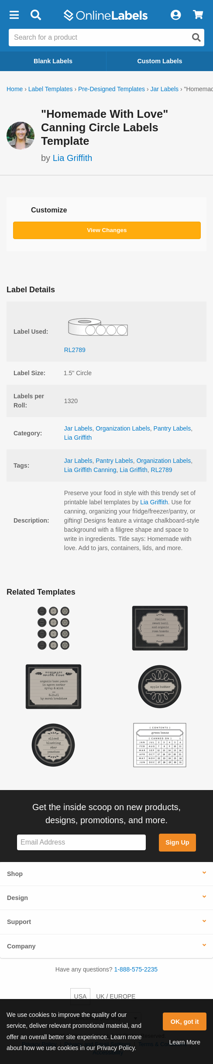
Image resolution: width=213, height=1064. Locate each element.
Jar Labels (164, 89)
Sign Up (177, 842)
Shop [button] (15, 873)
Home (15, 89)
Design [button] (17, 897)
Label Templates (50, 89)
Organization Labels (123, 428)
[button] (13, 15)
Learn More (184, 1042)
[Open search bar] (35, 15)
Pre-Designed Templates (111, 89)
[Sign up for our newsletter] (81, 843)
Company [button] (21, 946)
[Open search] (196, 37)
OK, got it (185, 1021)
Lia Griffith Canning (90, 469)
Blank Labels (53, 61)
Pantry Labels (172, 428)
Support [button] (19, 921)
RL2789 (161, 469)
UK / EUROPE (115, 996)
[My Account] (175, 15)
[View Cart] (198, 15)
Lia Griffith (73, 158)
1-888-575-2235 (136, 969)
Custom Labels (159, 61)
